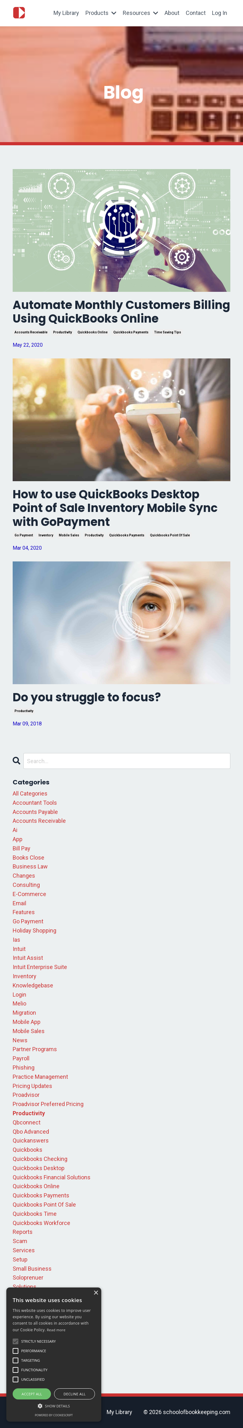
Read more (56, 1329)
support (23, 1305)
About (172, 13)
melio (19, 1003)
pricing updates (32, 1086)
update (21, 1341)
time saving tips (167, 332)
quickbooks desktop (39, 1168)
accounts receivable (31, 332)
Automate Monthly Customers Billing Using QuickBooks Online (121, 311)
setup (20, 1259)
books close (28, 857)
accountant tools (35, 802)
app (17, 839)
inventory (46, 535)
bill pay (21, 848)
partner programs (35, 1049)
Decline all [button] (75, 1394)
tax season (27, 1314)
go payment (24, 535)
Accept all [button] (32, 1394)
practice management (40, 1076)
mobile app (26, 1022)
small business (32, 1268)
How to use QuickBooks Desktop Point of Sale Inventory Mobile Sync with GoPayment (115, 508)
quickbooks (27, 1149)
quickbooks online (93, 332)
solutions (24, 1286)
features (24, 912)
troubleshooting (33, 1332)
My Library (66, 13)
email (19, 903)
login (19, 994)
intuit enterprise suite (40, 967)
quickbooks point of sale (170, 535)
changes (24, 875)
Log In (219, 13)
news (20, 1040)
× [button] (95, 1293)
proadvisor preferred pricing (48, 1104)
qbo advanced (31, 1131)
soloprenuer (28, 1277)
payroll (21, 1058)
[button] (54, 1406)
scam (20, 1241)
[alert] (53, 1354)
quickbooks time (35, 1213)
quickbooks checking (40, 1159)
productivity (62, 332)
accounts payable (35, 812)
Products (100, 13)
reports (23, 1231)
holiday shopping (34, 930)
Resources (140, 13)
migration (24, 1012)
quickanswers (31, 1140)
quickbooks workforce (41, 1223)
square (21, 1296)
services (24, 1250)
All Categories (30, 793)
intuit (19, 949)
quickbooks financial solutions (51, 1177)
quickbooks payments (130, 332)
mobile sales (69, 535)
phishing (23, 1067)
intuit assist (28, 957)
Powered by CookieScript (54, 1415)
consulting (26, 884)
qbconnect (26, 1122)
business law (30, 866)
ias (16, 939)
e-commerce (29, 894)
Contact (196, 13)
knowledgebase (33, 985)
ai (15, 830)
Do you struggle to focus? (87, 697)
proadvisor (26, 1094)
